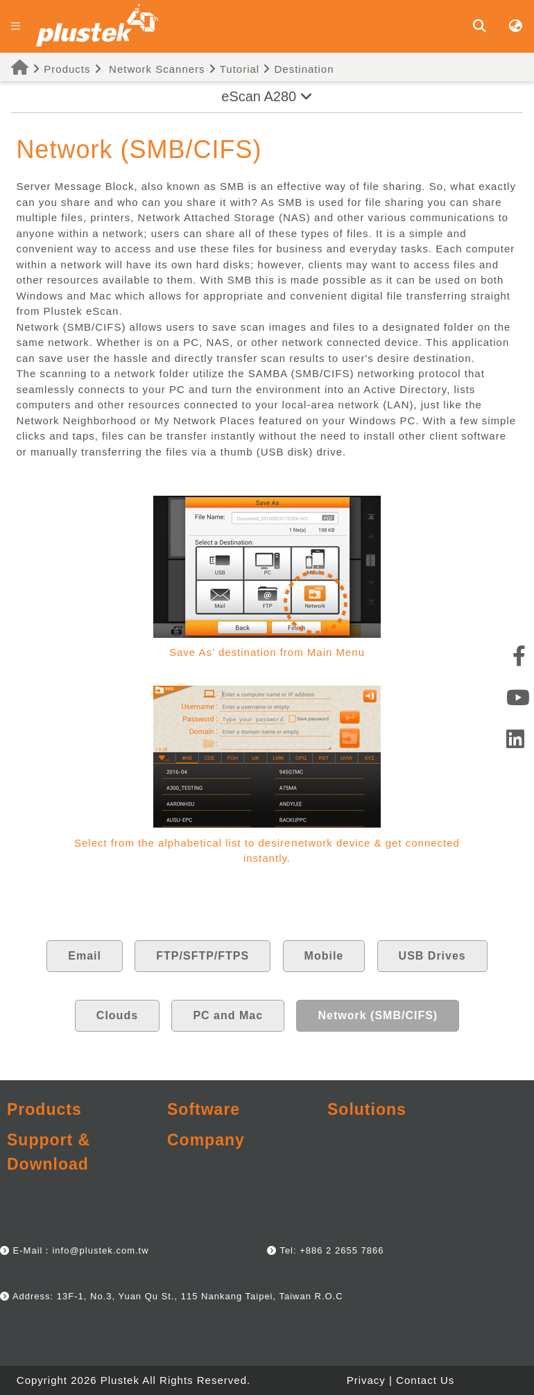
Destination (298, 69)
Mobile (324, 956)
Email (84, 956)
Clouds (117, 1015)
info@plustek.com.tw (100, 1250)
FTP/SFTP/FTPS (202, 956)
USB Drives (432, 956)
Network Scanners (157, 69)
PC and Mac (228, 1015)
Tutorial (234, 69)
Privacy (366, 1380)
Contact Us (425, 1380)
